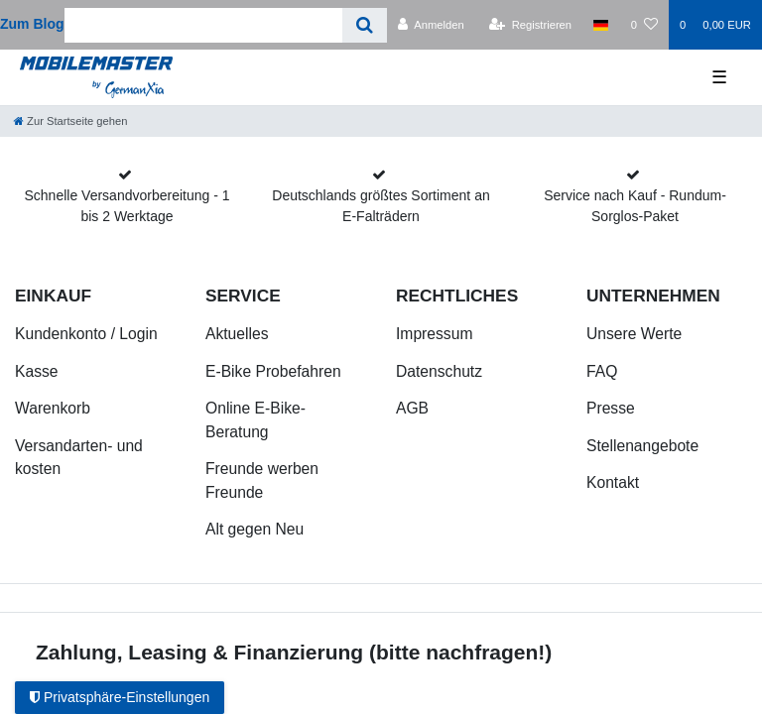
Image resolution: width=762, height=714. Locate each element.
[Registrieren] (530, 25)
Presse (610, 408)
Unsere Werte (634, 333)
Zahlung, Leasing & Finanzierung (199, 652)
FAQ (601, 371)
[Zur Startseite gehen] (70, 121)
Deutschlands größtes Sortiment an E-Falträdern (380, 205)
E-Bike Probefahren (273, 371)
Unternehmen (653, 295)
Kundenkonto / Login (86, 333)
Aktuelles (237, 333)
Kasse (37, 371)
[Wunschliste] (644, 25)
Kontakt (612, 482)
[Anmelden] (431, 25)
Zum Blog (32, 24)
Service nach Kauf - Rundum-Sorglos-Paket (635, 205)
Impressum (434, 333)
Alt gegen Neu (254, 529)
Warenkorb (52, 408)
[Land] (600, 25)
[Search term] (203, 25)
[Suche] (364, 25)
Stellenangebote (642, 445)
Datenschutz (439, 371)
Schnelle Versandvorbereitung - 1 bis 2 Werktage (126, 205)
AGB (412, 408)
